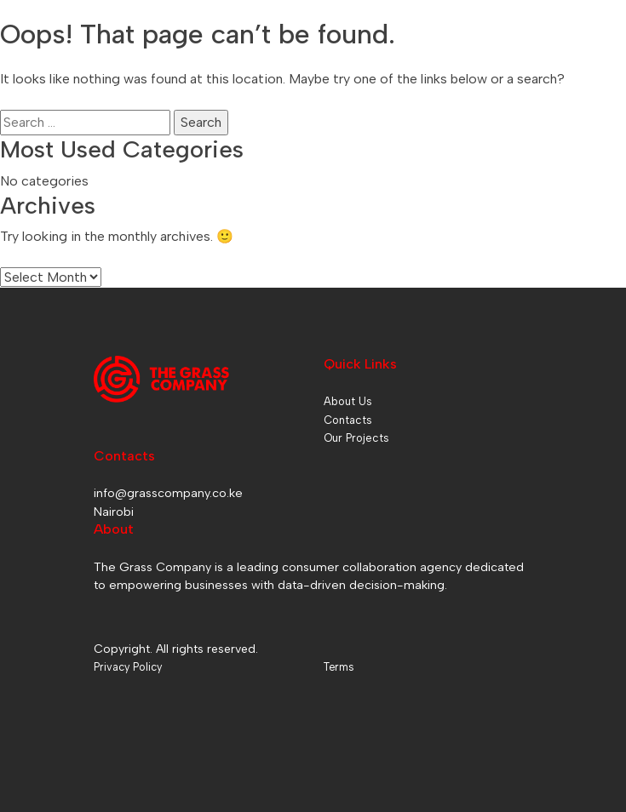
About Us (348, 401)
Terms (338, 666)
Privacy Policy (128, 666)
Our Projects (356, 438)
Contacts (348, 420)
